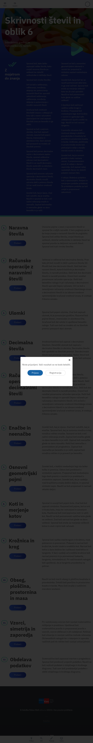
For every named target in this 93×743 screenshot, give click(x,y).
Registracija (55, 372)
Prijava (35, 372)
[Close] (69, 360)
